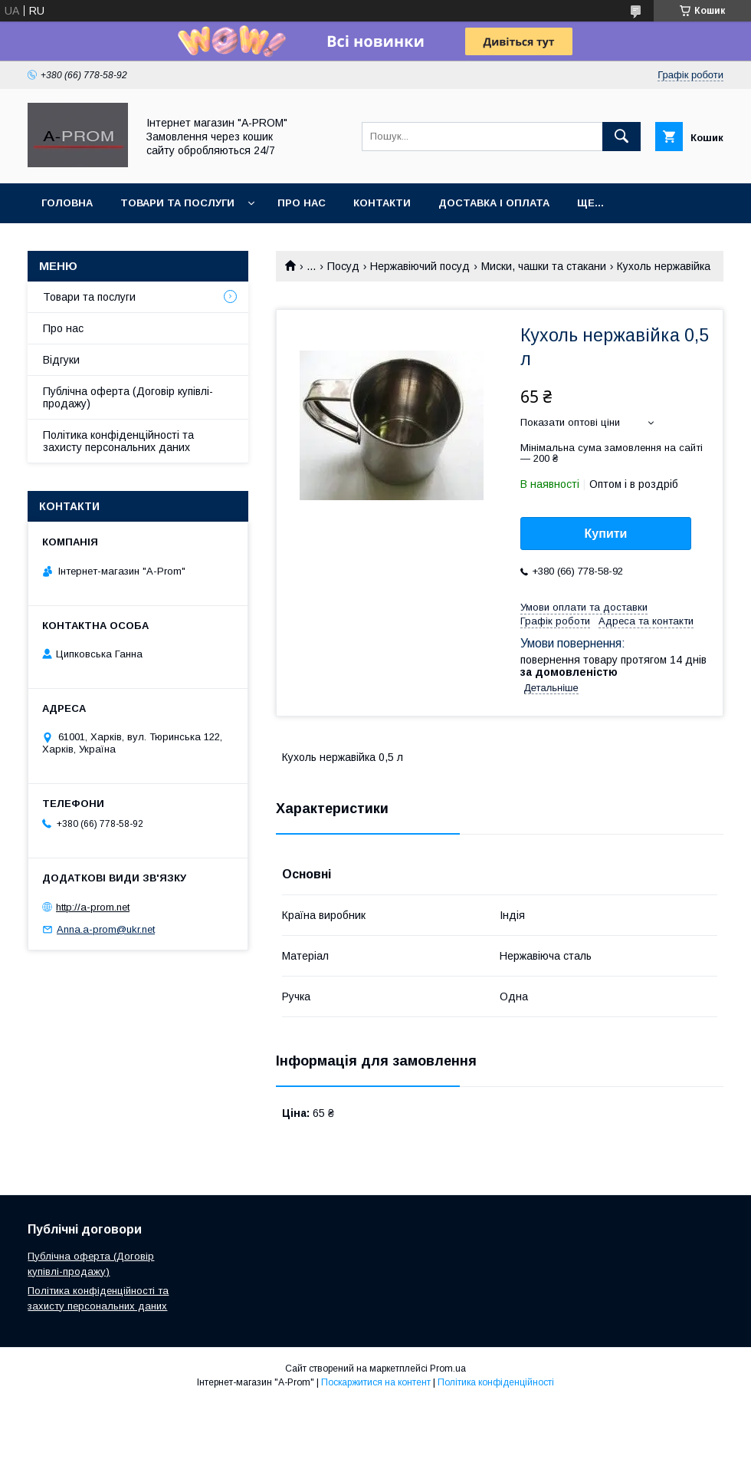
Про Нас (301, 203)
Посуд (343, 266)
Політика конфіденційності (496, 1382)
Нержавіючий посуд (420, 266)
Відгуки (61, 360)
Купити (606, 533)
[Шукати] (621, 136)
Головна (67, 203)
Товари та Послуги (177, 203)
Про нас (63, 328)
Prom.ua (448, 1368)
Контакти (382, 203)
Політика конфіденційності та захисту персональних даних (118, 441)
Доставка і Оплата (493, 203)
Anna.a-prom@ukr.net (106, 929)
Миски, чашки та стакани (543, 266)
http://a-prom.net (93, 907)
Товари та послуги (89, 297)
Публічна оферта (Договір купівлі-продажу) (128, 397)
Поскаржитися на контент (376, 1382)
